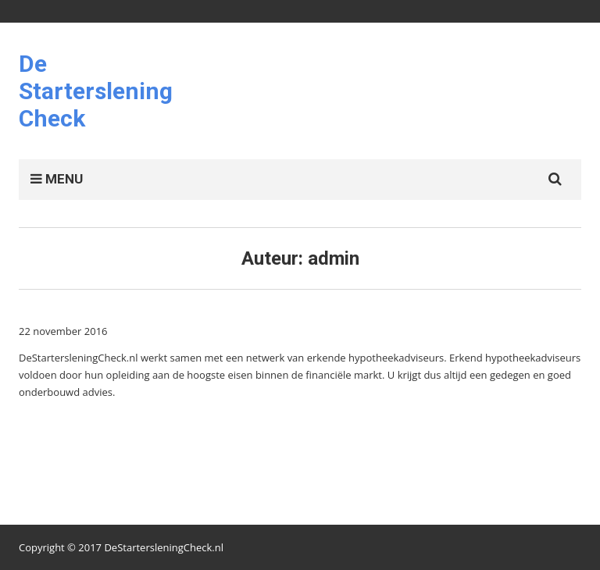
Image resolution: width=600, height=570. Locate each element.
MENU (56, 179)
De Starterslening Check (96, 91)
